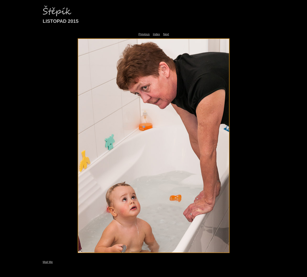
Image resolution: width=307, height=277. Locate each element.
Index (156, 34)
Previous (144, 34)
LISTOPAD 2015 (60, 21)
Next (166, 34)
